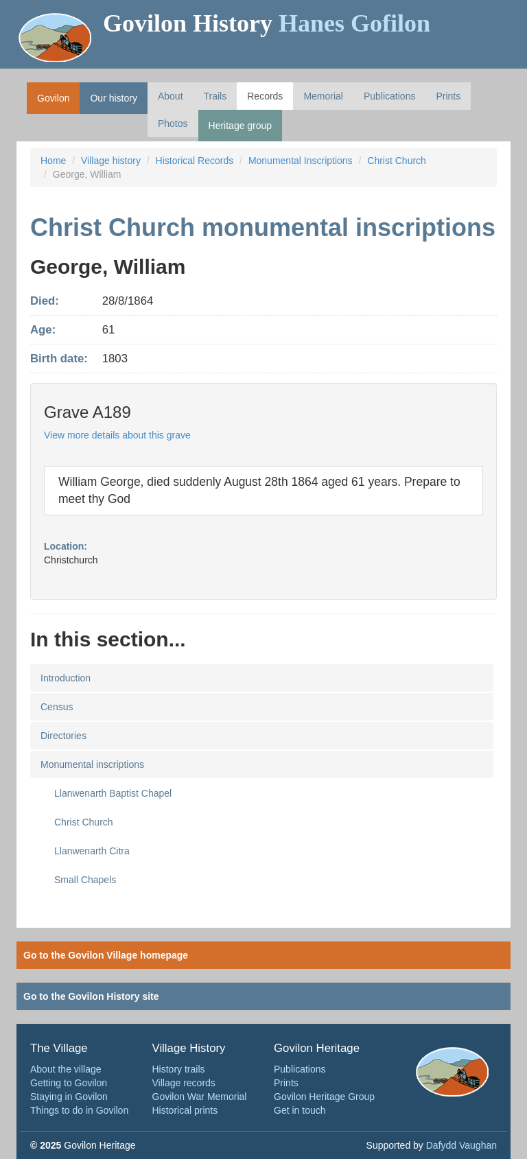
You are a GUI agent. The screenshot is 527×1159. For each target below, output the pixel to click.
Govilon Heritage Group (324, 1096)
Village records (183, 1082)
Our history (113, 98)
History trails (178, 1069)
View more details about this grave (117, 435)
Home (53, 160)
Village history (111, 160)
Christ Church (396, 160)
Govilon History (266, 23)
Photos (173, 123)
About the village (66, 1069)
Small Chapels (85, 879)
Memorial (323, 96)
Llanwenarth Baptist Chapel (113, 793)
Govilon (53, 98)
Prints (448, 96)
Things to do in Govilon (79, 1110)
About (170, 96)
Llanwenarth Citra (92, 850)
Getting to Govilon (68, 1082)
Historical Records (195, 160)
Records (265, 96)
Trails (215, 96)
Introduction (65, 677)
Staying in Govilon (69, 1096)
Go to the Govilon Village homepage (105, 955)
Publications (390, 96)
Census (56, 706)
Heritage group (240, 125)
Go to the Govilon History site (91, 996)
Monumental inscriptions (92, 764)
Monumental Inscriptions (300, 160)
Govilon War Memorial (199, 1096)
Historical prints (185, 1110)
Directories (63, 735)
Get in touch (300, 1110)
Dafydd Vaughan (461, 1145)
